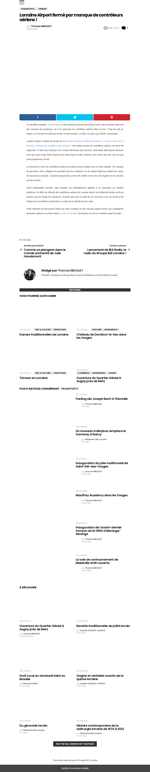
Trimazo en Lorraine (33, 378)
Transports (69, 388)
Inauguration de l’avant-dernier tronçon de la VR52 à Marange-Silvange (99, 530)
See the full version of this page (75, 743)
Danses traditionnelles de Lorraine (43, 334)
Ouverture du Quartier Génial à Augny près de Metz (98, 379)
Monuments (110, 329)
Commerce (84, 373)
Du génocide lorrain (33, 725)
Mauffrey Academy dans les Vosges (102, 495)
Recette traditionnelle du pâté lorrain (103, 626)
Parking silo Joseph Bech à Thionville (102, 399)
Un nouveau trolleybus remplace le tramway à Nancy (101, 432)
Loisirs (112, 373)
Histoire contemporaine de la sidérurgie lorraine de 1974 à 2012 (100, 727)
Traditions (59, 329)
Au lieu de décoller (68, 213)
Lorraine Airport (54, 124)
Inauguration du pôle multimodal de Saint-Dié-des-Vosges (102, 464)
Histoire (97, 329)
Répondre (75, 289)
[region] (75, 225)
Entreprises (99, 373)
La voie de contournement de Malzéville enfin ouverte (97, 561)
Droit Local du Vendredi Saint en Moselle (42, 677)
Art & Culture (43, 329)
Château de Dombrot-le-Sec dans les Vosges (101, 336)
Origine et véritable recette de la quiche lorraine (99, 677)
